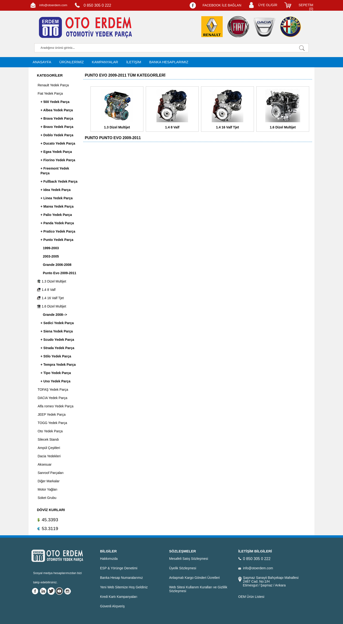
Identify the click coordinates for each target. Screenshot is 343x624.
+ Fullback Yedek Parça (58, 181)
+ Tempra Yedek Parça (58, 364)
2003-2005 (51, 256)
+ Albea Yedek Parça (56, 110)
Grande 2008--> (55, 315)
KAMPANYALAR (105, 62)
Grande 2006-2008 (57, 265)
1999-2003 (51, 248)
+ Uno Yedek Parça (55, 381)
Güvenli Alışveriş (112, 606)
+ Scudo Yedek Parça (57, 339)
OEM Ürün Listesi (251, 597)
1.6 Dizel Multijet (51, 306)
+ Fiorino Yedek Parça (57, 160)
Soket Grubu (47, 498)
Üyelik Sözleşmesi (182, 568)
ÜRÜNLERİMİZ (71, 62)
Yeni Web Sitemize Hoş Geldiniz (124, 587)
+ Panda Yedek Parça (57, 223)
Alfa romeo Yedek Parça (55, 406)
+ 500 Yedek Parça (55, 102)
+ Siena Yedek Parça (56, 331)
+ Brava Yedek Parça (56, 118)
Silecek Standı (48, 439)
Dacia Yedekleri (49, 456)
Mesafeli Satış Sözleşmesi (188, 559)
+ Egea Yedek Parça (56, 152)
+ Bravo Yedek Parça (56, 127)
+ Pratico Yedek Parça (57, 231)
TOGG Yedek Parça (52, 423)
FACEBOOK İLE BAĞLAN (221, 5)
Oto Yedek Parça (50, 431)
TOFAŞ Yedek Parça (53, 389)
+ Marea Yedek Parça (57, 206)
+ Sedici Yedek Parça (57, 323)
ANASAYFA (42, 62)
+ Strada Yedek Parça (57, 348)
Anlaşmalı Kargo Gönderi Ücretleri (194, 578)
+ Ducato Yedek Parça (57, 143)
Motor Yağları (47, 489)
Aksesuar (44, 464)
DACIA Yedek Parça (52, 398)
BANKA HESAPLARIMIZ (168, 62)
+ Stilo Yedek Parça (55, 356)
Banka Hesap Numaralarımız (121, 578)
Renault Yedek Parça (53, 85)
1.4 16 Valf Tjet (50, 298)
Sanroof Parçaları (51, 473)
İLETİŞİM (133, 62)
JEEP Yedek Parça (52, 414)
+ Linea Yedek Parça (56, 198)
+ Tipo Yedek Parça (55, 373)
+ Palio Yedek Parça (56, 215)
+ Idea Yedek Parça (55, 190)
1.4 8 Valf (46, 290)
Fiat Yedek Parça (50, 93)
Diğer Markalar (49, 481)
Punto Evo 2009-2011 (59, 273)
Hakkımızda (109, 559)
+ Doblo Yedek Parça (56, 135)
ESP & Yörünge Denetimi (118, 568)
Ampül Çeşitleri (49, 448)
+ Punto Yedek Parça (56, 240)
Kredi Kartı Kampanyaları (118, 597)
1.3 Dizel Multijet (51, 281)
